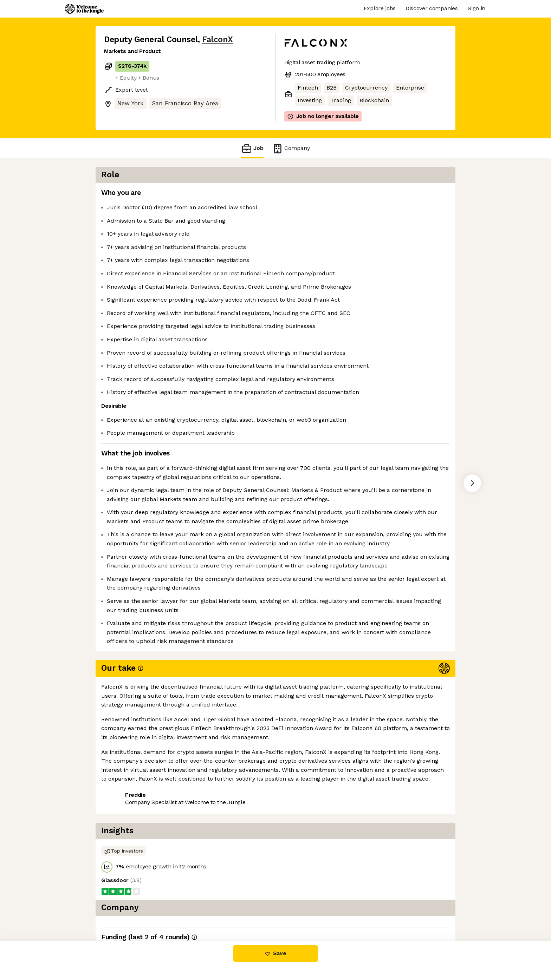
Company (291, 148)
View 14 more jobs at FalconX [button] (193, 911)
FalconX (217, 39)
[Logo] (84, 9)
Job (252, 148)
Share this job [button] (123, 911)
